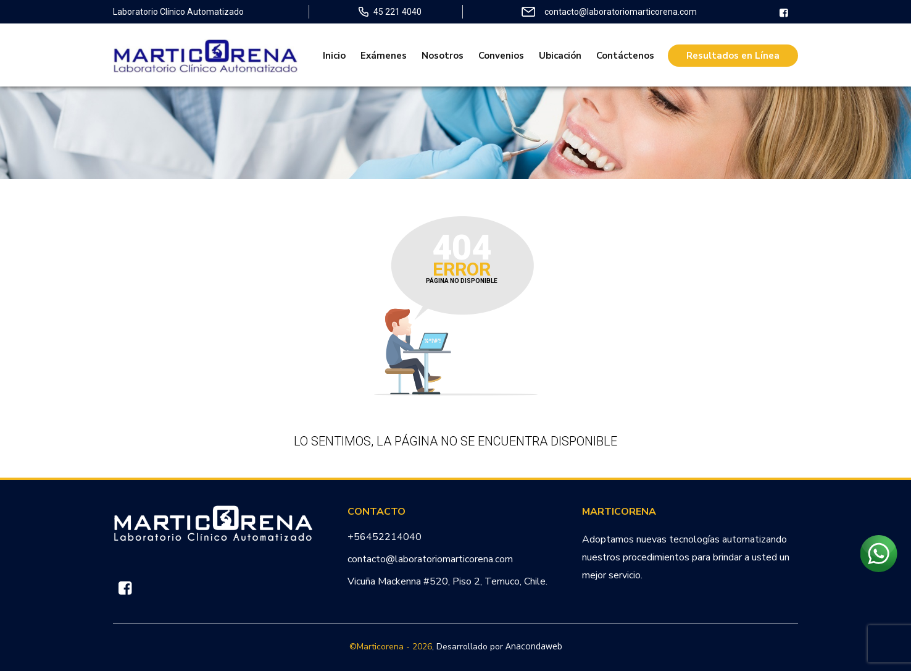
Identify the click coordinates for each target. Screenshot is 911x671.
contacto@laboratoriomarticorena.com (430, 559)
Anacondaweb (533, 646)
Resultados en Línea (733, 55)
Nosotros (443, 55)
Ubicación (560, 55)
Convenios (501, 55)
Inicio (334, 55)
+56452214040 (384, 537)
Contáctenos (625, 55)
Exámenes (383, 55)
